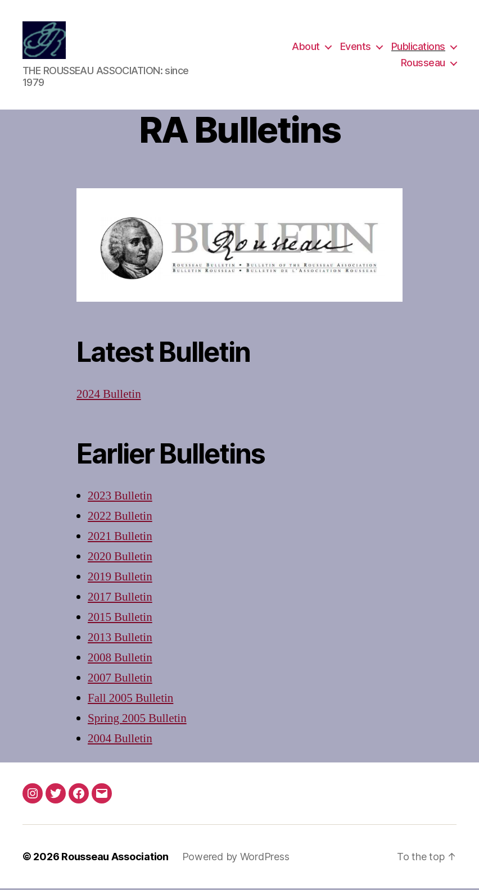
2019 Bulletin (120, 577)
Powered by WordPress (236, 858)
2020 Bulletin (120, 557)
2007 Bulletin (120, 679)
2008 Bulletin (120, 658)
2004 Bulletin (120, 739)
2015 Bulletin (120, 618)
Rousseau (423, 64)
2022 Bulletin (120, 517)
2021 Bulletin (120, 537)
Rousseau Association (115, 858)
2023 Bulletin (120, 497)
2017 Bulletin (120, 598)
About (306, 47)
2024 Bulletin (108, 395)
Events (355, 47)
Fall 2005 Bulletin (130, 699)
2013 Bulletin (120, 638)
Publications (418, 47)
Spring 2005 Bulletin (137, 719)
